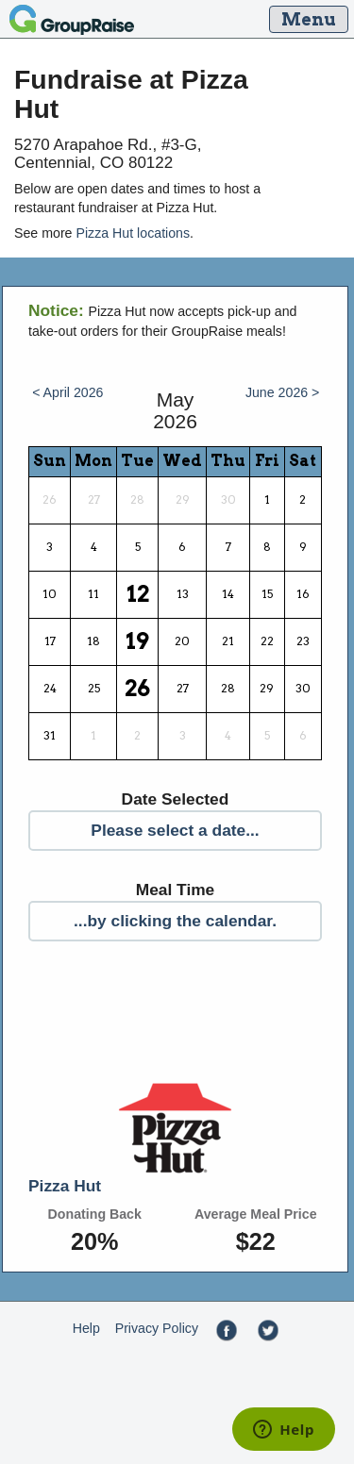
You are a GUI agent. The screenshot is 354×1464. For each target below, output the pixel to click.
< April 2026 (67, 392)
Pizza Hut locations (133, 233)
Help (86, 1328)
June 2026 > (282, 392)
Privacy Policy (156, 1328)
